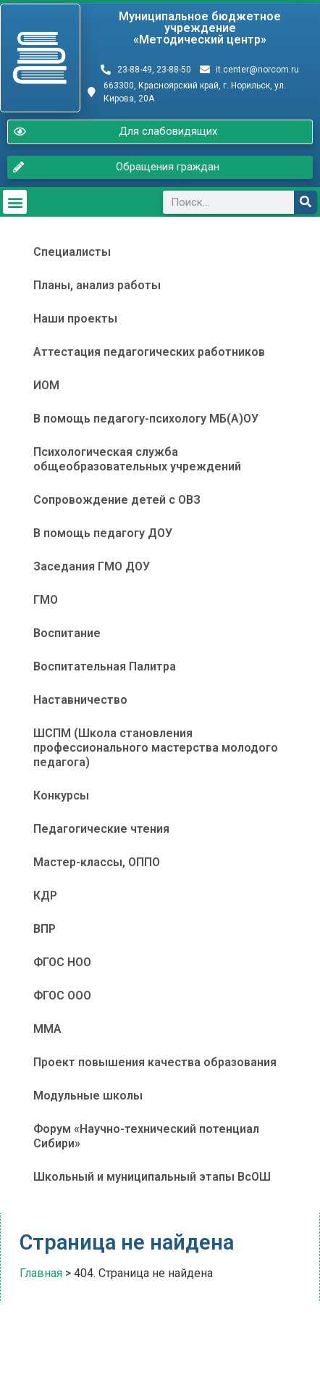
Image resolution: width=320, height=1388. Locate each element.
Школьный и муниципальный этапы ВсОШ (152, 1177)
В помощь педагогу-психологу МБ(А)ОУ (145, 418)
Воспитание (67, 633)
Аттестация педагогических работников (149, 352)
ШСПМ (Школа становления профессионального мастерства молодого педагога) (155, 747)
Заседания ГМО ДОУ (91, 566)
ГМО (45, 600)
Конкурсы (61, 795)
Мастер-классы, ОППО (96, 862)
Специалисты (72, 252)
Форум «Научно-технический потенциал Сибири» (146, 1136)
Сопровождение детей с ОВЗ (117, 500)
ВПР (44, 929)
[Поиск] (305, 202)
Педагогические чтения (101, 829)
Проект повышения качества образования (155, 1062)
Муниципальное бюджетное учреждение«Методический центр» (200, 27)
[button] (15, 202)
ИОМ (46, 385)
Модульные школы (88, 1095)
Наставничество (80, 700)
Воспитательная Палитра (104, 666)
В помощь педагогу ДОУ (102, 533)
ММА (47, 1029)
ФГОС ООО (62, 995)
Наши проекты (75, 318)
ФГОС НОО (62, 962)
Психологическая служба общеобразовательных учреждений (137, 459)
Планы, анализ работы (97, 285)
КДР (45, 895)
